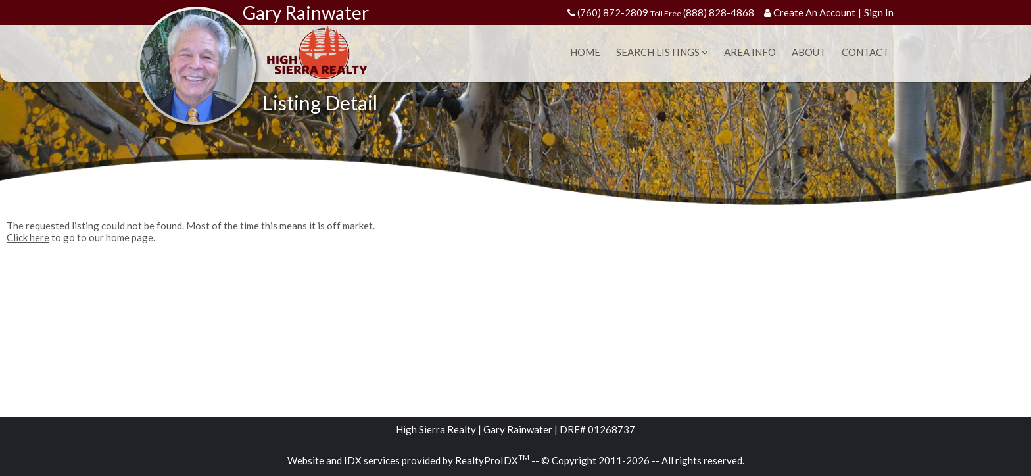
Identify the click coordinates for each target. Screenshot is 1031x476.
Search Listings (662, 52)
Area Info (750, 52)
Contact (865, 52)
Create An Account (814, 12)
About (809, 52)
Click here (28, 237)
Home (585, 52)
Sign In (879, 12)
